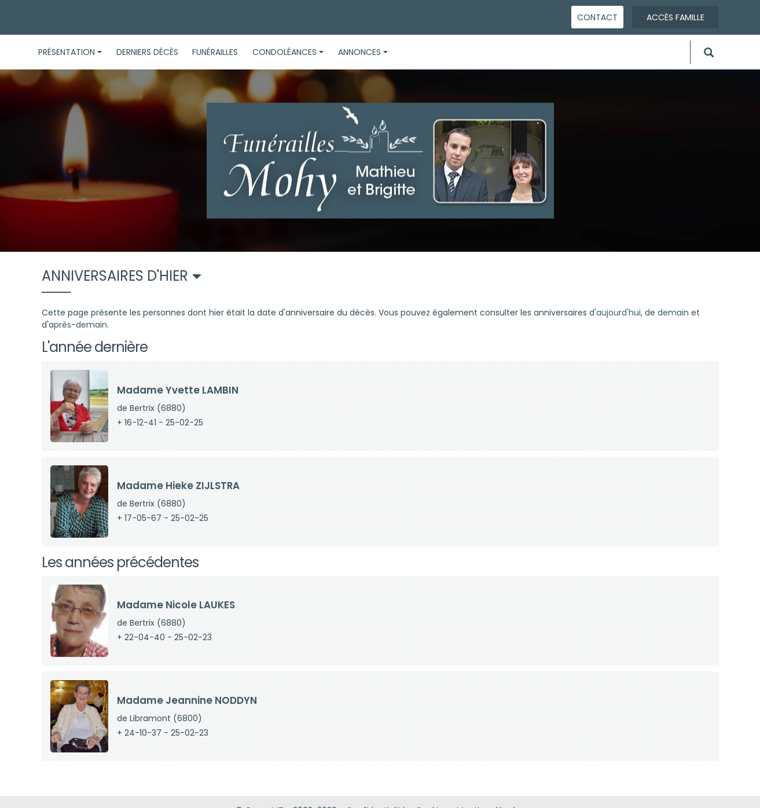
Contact (597, 17)
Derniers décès (147, 52)
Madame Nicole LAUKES (176, 605)
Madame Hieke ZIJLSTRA (178, 485)
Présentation (70, 52)
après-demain (78, 324)
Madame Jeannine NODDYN (187, 700)
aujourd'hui (618, 312)
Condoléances (288, 52)
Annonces (363, 52)
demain (673, 312)
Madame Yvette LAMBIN (177, 390)
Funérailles (215, 52)
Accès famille (675, 17)
